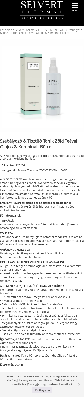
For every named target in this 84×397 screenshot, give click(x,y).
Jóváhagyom (42, 390)
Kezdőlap (6, 30)
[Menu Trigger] (75, 8)
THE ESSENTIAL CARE (51, 30)
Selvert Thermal (25, 30)
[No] (79, 384)
